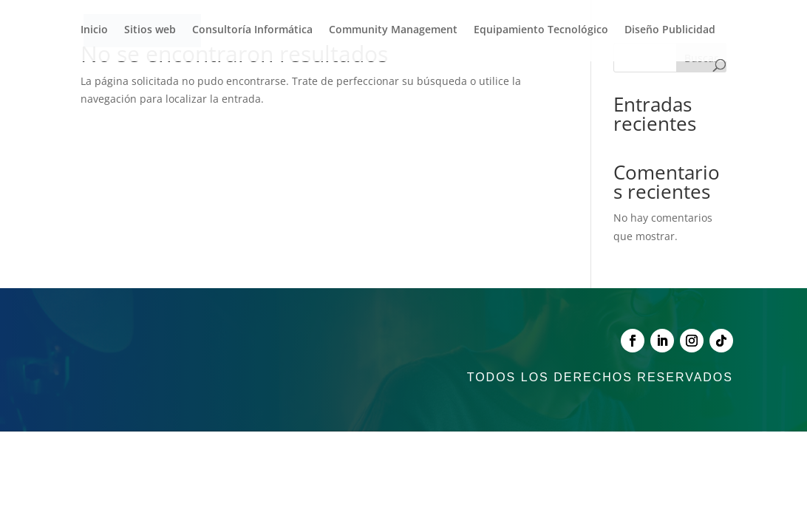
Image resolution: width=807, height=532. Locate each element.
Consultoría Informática (252, 30)
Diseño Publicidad (669, 30)
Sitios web (150, 30)
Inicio (94, 30)
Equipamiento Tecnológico (541, 30)
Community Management (393, 30)
